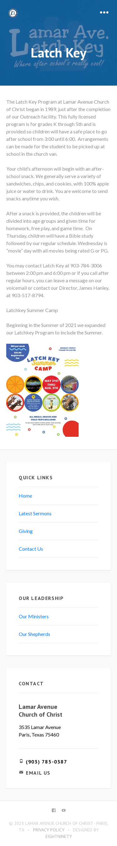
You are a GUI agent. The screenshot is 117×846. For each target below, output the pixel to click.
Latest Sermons (35, 513)
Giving (26, 531)
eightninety (59, 836)
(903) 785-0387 (46, 762)
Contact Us (31, 549)
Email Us (38, 773)
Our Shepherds (34, 634)
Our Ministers (34, 616)
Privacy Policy (48, 830)
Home (25, 496)
